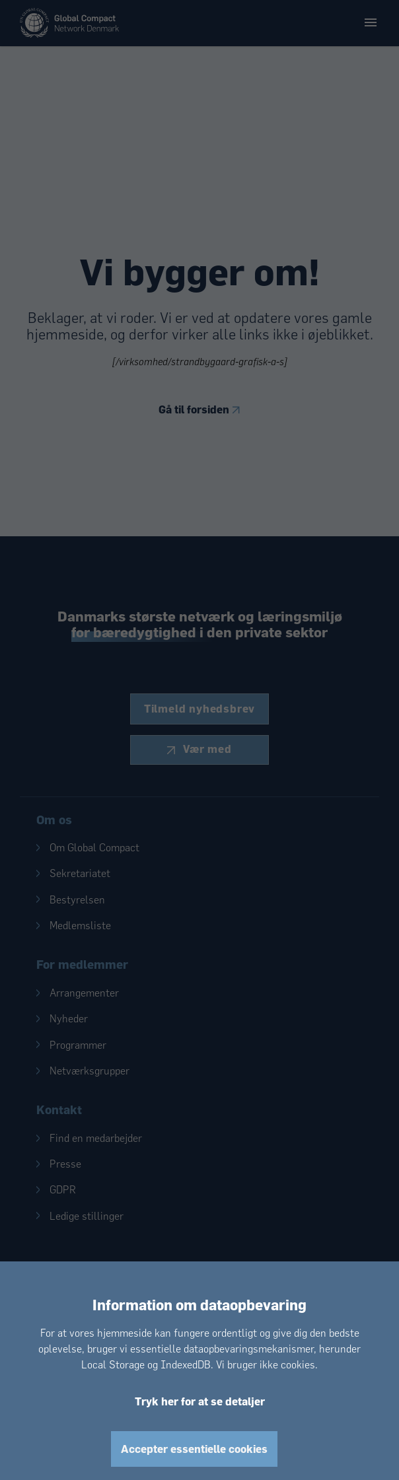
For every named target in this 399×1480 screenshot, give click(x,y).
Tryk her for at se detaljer (200, 1401)
